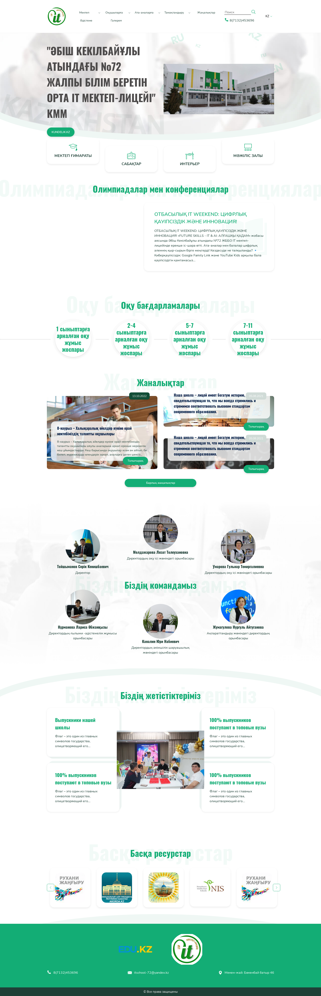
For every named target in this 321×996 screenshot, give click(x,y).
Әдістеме (86, 21)
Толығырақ (135, 461)
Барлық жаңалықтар (160, 483)
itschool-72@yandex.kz (148, 972)
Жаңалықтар (206, 13)
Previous (50, 887)
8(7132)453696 (62, 972)
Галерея (116, 21)
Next (276, 887)
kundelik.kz (61, 132)
